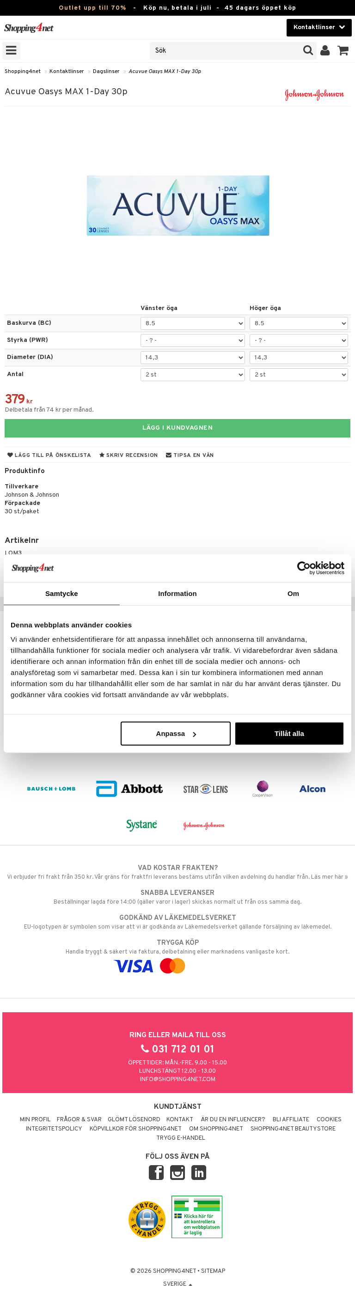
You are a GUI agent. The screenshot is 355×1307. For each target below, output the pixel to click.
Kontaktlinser (66, 71)
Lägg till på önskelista (49, 455)
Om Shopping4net (216, 1129)
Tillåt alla (289, 733)
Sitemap (213, 1271)
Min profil (35, 1120)
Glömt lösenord (134, 1120)
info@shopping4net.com (177, 1079)
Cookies (329, 1120)
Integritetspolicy (54, 1129)
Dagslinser (106, 71)
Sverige (177, 1284)
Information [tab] (177, 593)
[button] (343, 51)
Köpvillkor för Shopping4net (136, 1129)
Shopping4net (23, 71)
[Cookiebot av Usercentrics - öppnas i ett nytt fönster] (303, 568)
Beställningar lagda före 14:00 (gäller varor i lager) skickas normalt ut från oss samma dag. (177, 897)
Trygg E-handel (180, 1138)
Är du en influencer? (233, 1120)
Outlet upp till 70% (92, 8)
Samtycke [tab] (61, 593)
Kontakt (179, 1120)
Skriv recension (128, 455)
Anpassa (176, 733)
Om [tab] (293, 593)
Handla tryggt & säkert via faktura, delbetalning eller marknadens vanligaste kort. (177, 954)
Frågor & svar (79, 1120)
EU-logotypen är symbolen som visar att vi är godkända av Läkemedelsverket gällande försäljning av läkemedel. (177, 922)
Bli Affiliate (291, 1120)
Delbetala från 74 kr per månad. (49, 410)
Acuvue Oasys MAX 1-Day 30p (165, 71)
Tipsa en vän (190, 455)
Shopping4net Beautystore (293, 1129)
